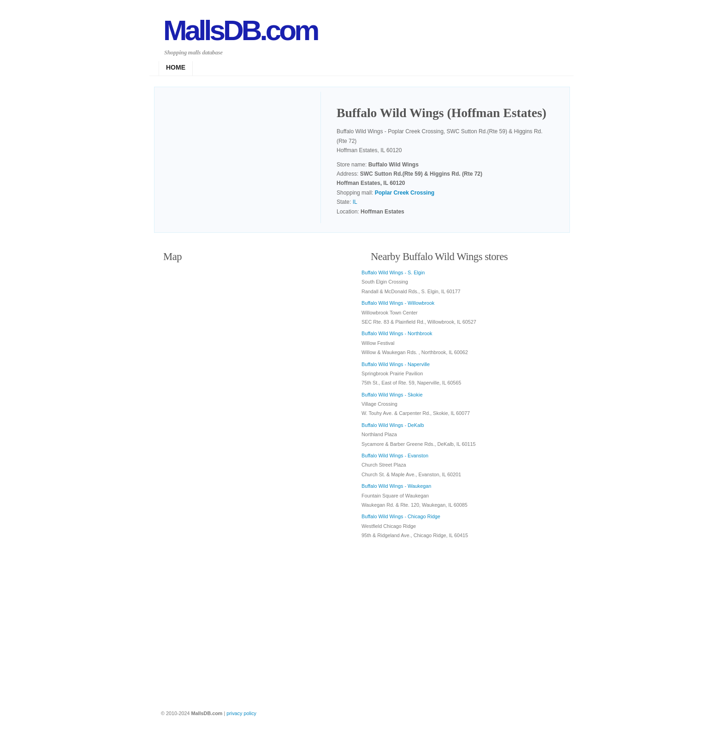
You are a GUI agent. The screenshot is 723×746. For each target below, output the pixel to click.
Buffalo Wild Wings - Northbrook (397, 333)
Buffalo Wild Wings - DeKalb (393, 425)
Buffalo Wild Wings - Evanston (395, 455)
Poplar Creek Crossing (404, 192)
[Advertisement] (242, 158)
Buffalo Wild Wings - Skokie (392, 394)
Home (175, 67)
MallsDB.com (240, 30)
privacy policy (241, 713)
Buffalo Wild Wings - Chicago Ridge (401, 516)
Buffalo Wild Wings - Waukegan (396, 486)
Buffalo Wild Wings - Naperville (396, 364)
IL (355, 202)
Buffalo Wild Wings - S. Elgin (393, 272)
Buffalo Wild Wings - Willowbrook (398, 303)
